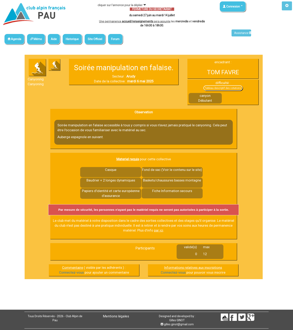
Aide (54, 39)
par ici (158, 230)
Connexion (233, 6)
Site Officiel (95, 39)
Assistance (242, 33)
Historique (72, 39)
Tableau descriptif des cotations (223, 88)
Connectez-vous (71, 272)
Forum (115, 39)
